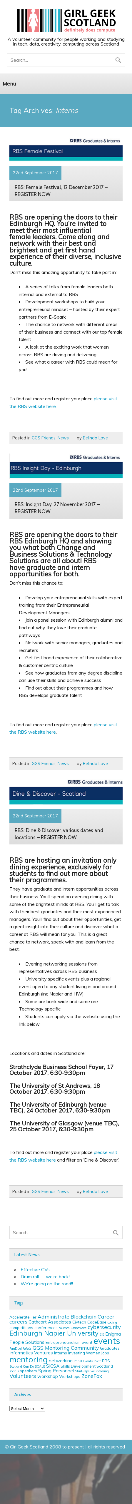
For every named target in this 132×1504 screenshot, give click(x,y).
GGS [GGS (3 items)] (27, 1348)
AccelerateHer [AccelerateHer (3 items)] (22, 1317)
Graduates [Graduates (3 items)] (110, 1348)
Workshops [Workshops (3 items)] (69, 1376)
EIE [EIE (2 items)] (102, 1334)
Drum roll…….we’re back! (45, 1276)
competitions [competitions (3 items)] (21, 1327)
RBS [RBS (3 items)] (106, 1361)
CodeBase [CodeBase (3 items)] (96, 1322)
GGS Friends (44, 438)
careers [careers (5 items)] (18, 1321)
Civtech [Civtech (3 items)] (79, 1322)
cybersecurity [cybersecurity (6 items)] (104, 1327)
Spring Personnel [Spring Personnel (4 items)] (56, 1370)
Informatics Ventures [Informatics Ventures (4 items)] (31, 1353)
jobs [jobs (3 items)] (105, 1353)
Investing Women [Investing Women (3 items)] (84, 1353)
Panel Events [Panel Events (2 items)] (83, 1361)
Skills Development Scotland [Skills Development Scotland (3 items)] (87, 1366)
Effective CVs (35, 1269)
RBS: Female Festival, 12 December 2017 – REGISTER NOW (61, 190)
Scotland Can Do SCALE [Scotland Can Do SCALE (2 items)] (27, 1366)
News (63, 438)
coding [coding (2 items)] (112, 1322)
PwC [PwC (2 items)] (97, 1361)
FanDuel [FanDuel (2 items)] (15, 1348)
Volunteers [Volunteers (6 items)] (22, 1375)
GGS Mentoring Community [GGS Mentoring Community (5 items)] (66, 1347)
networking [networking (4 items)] (61, 1361)
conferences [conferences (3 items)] (46, 1327)
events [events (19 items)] (106, 1340)
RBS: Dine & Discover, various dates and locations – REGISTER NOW (59, 833)
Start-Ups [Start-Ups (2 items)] (82, 1371)
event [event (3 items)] (87, 1342)
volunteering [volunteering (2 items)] (100, 1371)
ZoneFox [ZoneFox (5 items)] (91, 1376)
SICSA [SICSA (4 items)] (52, 1366)
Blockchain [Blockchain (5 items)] (83, 1316)
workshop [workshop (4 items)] (47, 1376)
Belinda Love (95, 438)
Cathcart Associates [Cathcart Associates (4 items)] (50, 1322)
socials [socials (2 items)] (14, 1371)
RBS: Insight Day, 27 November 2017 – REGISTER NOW (57, 507)
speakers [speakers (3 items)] (28, 1371)
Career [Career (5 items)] (106, 1316)
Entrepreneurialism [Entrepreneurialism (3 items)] (63, 1342)
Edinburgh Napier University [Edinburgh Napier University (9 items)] (53, 1333)
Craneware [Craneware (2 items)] (78, 1328)
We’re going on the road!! (47, 1283)
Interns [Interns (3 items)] (60, 1353)
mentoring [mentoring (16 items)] (28, 1359)
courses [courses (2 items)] (64, 1328)
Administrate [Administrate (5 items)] (53, 1316)
